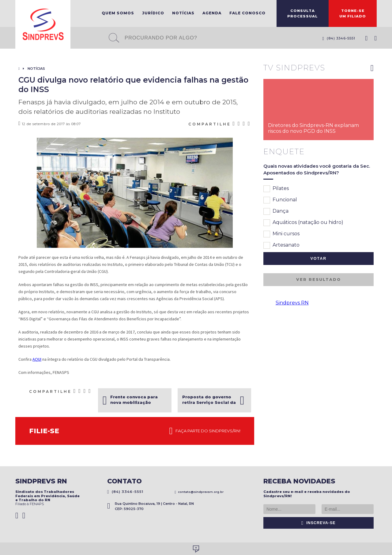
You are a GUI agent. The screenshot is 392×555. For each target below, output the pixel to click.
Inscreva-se (318, 523)
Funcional (280, 200)
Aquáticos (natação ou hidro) (303, 222)
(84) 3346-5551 (338, 38)
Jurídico (153, 13)
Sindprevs (42, 24)
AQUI (36, 359)
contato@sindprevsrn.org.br (199, 492)
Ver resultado (318, 279)
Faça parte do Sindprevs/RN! (204, 431)
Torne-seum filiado (352, 13)
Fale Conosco (247, 13)
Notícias (183, 13)
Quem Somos (118, 13)
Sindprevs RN (292, 303)
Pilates (276, 188)
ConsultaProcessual (302, 13)
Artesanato (281, 245)
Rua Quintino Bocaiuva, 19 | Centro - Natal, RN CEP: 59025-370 (150, 506)
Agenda (211, 13)
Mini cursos (281, 234)
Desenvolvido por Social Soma (196, 549)
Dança (275, 211)
